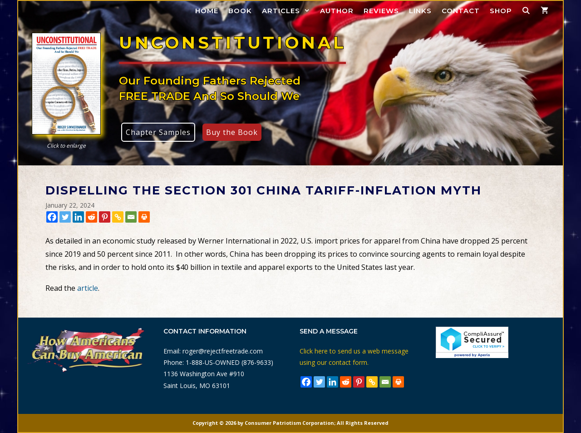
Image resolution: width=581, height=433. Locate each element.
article (87, 288)
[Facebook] (52, 217)
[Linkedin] (78, 217)
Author (337, 10)
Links (420, 10)
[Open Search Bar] (526, 11)
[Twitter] (65, 217)
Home (206, 10)
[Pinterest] (104, 217)
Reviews (381, 10)
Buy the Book (232, 132)
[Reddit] (91, 217)
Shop (501, 10)
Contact (461, 10)
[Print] (144, 217)
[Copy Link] (117, 217)
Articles (288, 11)
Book (240, 10)
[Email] (131, 217)
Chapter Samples (158, 132)
